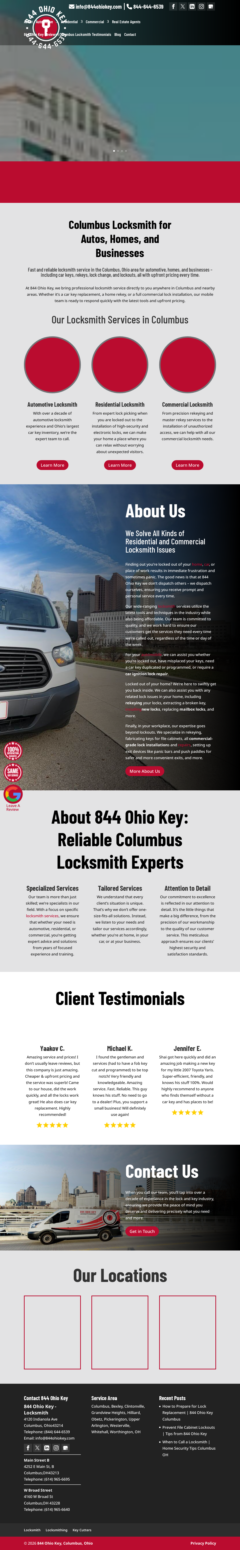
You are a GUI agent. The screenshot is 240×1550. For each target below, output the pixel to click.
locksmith (166, 606)
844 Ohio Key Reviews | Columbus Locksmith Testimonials (67, 35)
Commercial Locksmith (187, 404)
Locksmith (32, 1530)
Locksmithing (57, 1530)
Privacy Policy (203, 1543)
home (197, 564)
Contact (130, 35)
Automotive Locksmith (52, 404)
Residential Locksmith (120, 404)
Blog (117, 35)
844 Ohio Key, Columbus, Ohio (65, 1543)
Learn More (120, 122)
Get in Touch (142, 1231)
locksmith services (42, 915)
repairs (184, 744)
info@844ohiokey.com (95, 6)
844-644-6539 (145, 6)
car (206, 564)
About (28, 22)
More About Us (145, 771)
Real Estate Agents (126, 22)
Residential (69, 22)
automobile (151, 654)
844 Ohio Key (120, 66)
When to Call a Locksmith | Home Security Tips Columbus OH (189, 1448)
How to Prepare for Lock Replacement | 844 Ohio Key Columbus (187, 1412)
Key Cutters (82, 1530)
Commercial (95, 22)
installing (133, 709)
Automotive (44, 22)
